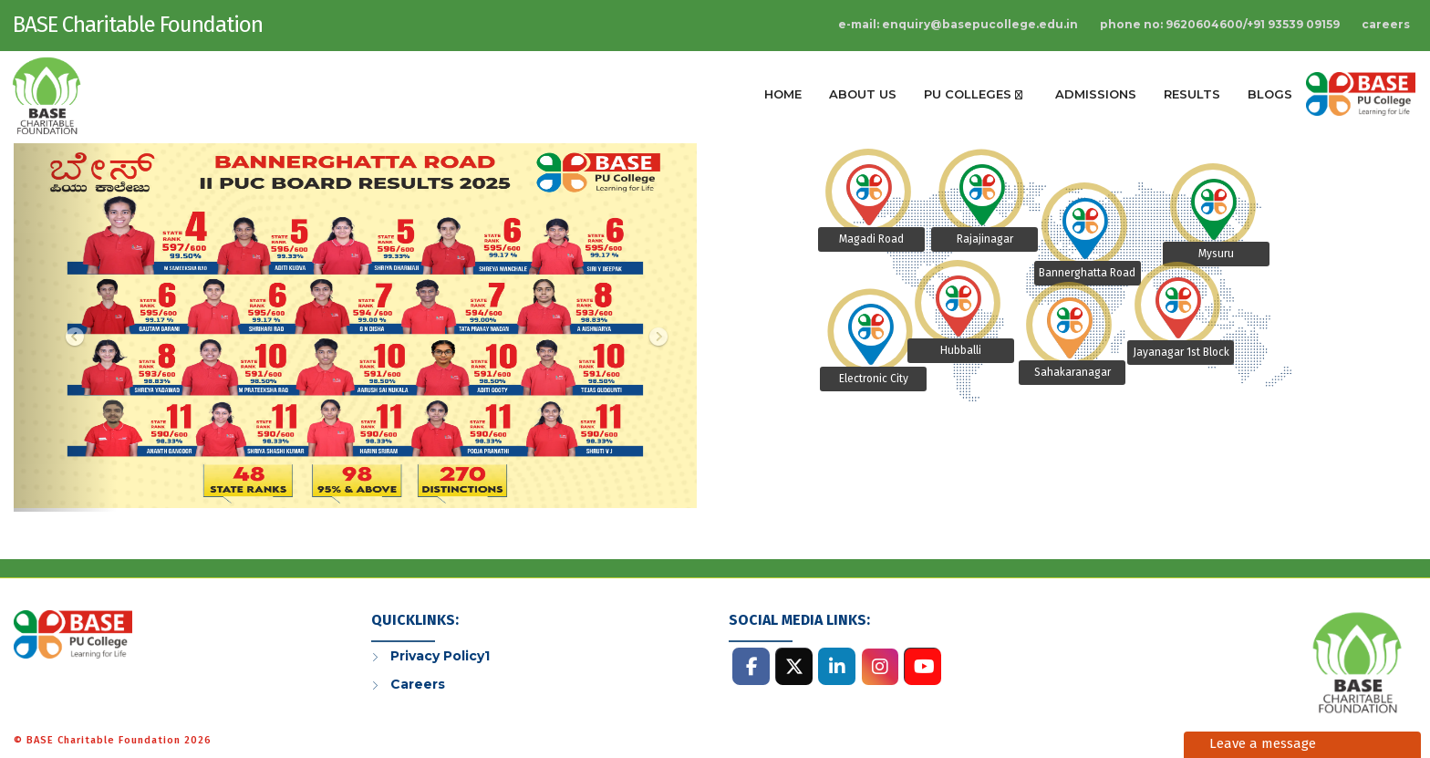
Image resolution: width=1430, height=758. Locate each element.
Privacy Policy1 (440, 656)
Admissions (1095, 94)
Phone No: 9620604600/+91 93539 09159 (1220, 24)
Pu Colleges (973, 94)
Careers (1386, 24)
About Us (862, 94)
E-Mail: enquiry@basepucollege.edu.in (958, 24)
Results (1192, 94)
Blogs (1270, 94)
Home (783, 94)
